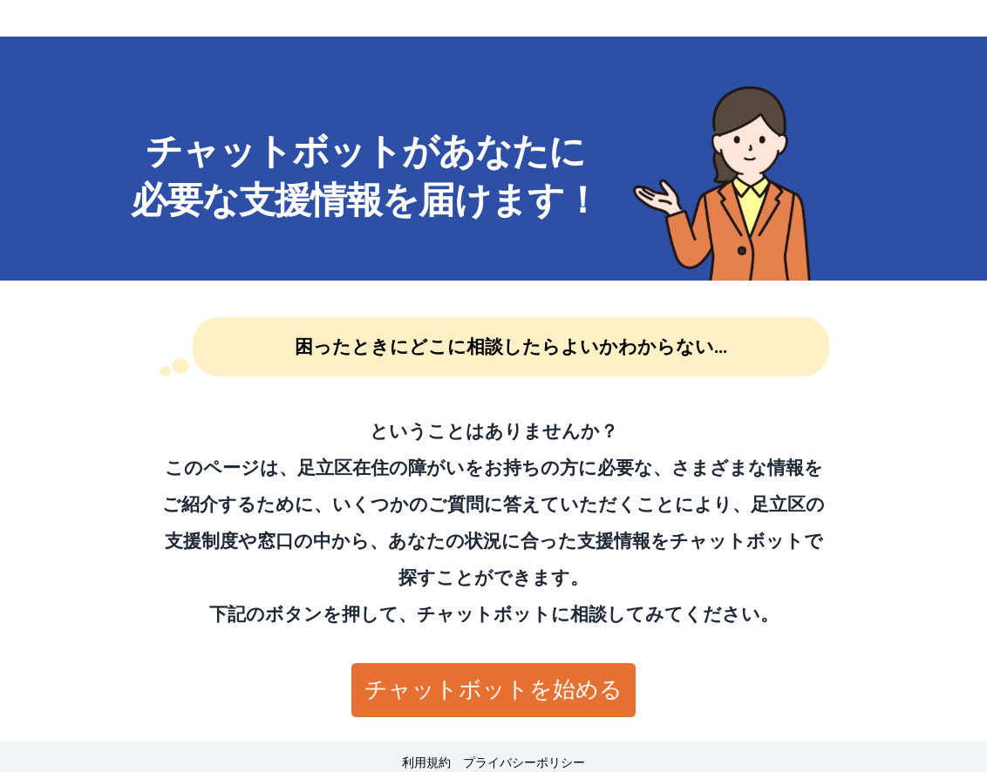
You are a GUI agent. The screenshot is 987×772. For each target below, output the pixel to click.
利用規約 (426, 763)
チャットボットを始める (493, 689)
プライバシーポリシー (524, 763)
